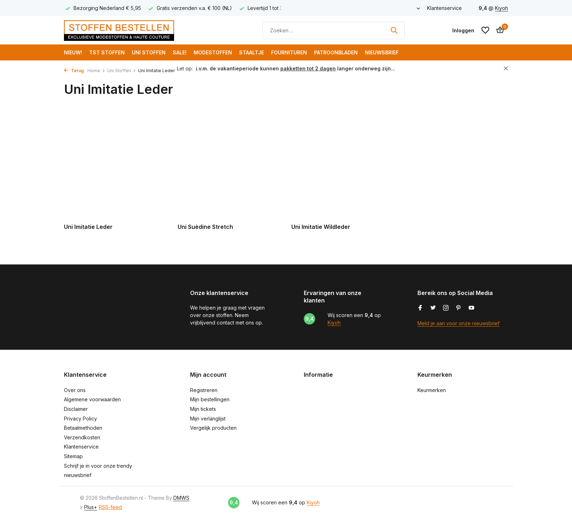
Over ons (75, 390)
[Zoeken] (334, 30)
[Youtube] (471, 308)
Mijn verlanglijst (208, 419)
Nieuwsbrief (382, 52)
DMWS (181, 498)
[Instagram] (446, 308)
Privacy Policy (80, 419)
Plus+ (90, 507)
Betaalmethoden (83, 428)
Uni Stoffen (149, 52)
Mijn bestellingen (210, 399)
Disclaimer (76, 409)
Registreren (203, 390)
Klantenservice (444, 8)
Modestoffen (213, 52)
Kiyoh (501, 8)
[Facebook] (420, 308)
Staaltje (251, 52)
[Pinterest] (459, 308)
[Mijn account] (463, 30)
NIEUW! (73, 52)
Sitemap (73, 456)
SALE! (180, 52)
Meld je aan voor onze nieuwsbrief (458, 323)
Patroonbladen (336, 52)
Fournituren (289, 52)
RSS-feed (110, 507)
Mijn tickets (203, 409)
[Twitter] (433, 308)
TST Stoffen (107, 52)
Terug (74, 70)
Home (96, 70)
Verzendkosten (82, 437)
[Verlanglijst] (485, 30)
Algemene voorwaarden (92, 399)
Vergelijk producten (213, 428)
